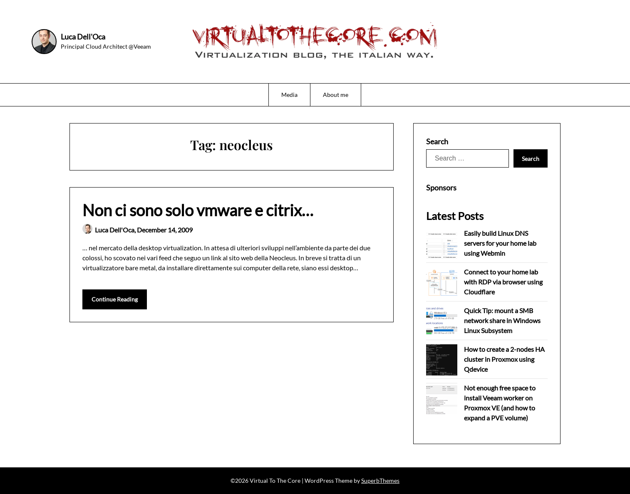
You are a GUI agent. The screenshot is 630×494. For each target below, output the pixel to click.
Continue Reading (115, 299)
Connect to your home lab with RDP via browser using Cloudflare (503, 282)
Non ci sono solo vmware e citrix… (197, 210)
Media (289, 94)
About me (335, 94)
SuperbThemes (380, 480)
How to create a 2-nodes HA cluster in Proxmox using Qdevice (504, 359)
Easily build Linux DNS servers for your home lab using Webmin (500, 243)
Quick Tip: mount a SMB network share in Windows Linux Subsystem (502, 320)
